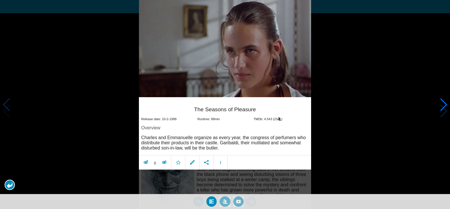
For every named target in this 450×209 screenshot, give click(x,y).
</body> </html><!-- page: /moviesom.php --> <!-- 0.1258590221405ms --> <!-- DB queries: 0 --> (225, 104)
